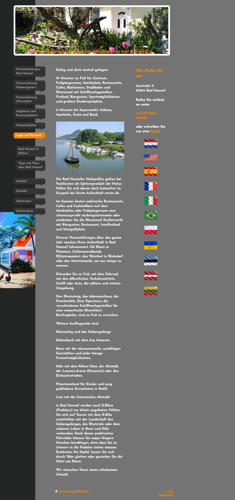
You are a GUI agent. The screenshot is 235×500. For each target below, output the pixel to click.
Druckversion (66, 491)
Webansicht (165, 495)
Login (169, 491)
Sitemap (83, 491)
